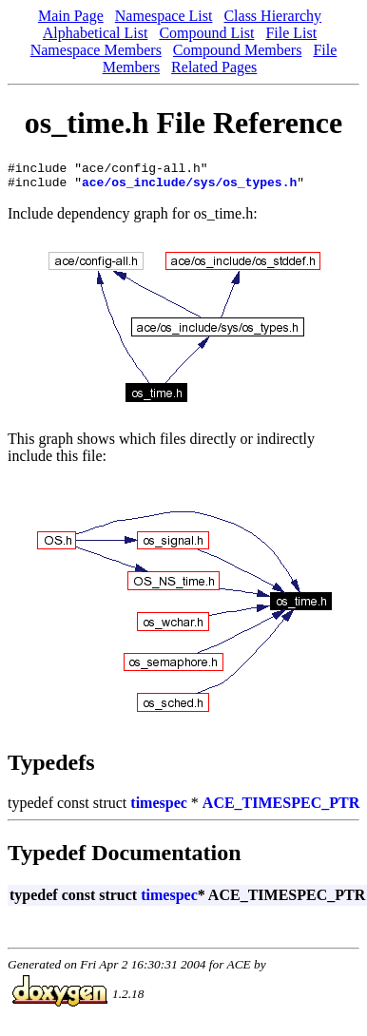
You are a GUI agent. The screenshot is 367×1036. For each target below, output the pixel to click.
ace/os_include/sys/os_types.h (189, 187)
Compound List (206, 33)
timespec (158, 808)
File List (291, 33)
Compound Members (237, 50)
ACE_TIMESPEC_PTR (281, 808)
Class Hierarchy (272, 16)
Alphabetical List (95, 33)
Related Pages (214, 67)
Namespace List (164, 16)
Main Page (71, 16)
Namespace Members (96, 50)
